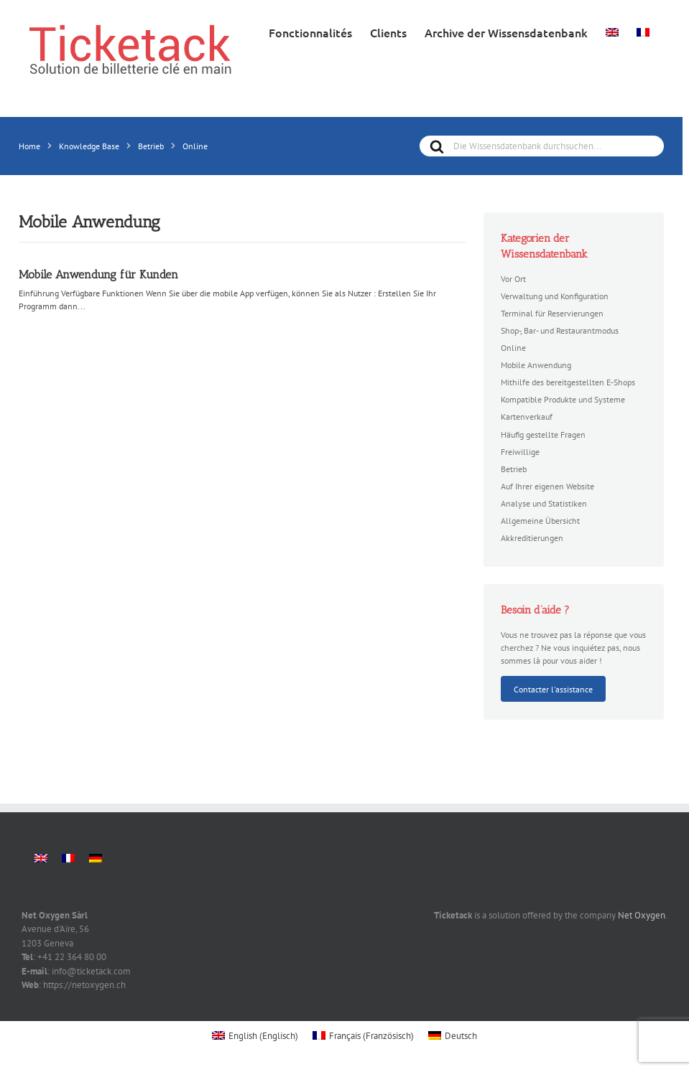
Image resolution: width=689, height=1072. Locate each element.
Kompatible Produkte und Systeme (563, 399)
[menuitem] (612, 31)
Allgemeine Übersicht (540, 520)
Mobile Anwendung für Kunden (98, 274)
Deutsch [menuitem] (461, 1036)
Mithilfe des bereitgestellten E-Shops (568, 381)
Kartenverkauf (526, 416)
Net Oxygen (641, 915)
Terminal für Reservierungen (552, 313)
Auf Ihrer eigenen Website (547, 486)
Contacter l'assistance (553, 689)
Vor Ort (513, 278)
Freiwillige (520, 451)
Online (513, 347)
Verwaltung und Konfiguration (555, 295)
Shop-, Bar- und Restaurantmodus (560, 330)
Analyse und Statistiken (544, 503)
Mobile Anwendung (536, 364)
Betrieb (514, 468)
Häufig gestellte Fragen (543, 434)
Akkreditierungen (532, 537)
